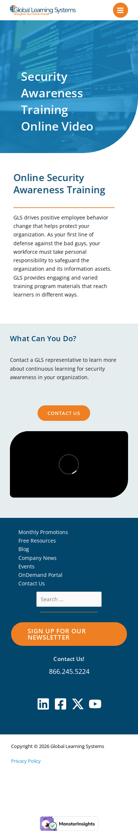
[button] (69, 634)
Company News (37, 557)
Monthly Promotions (43, 532)
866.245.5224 (69, 671)
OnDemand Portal (40, 574)
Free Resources (37, 540)
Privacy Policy (26, 761)
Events (26, 566)
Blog (23, 549)
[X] (77, 703)
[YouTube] (95, 703)
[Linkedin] (43, 703)
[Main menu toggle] (120, 10)
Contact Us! (68, 658)
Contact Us (31, 583)
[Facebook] (60, 703)
